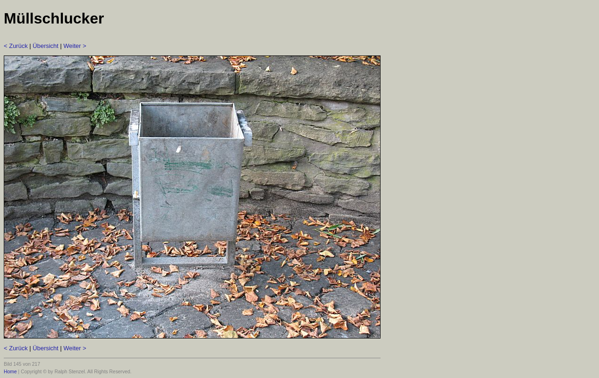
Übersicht (46, 45)
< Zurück (16, 45)
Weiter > (74, 45)
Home (10, 371)
